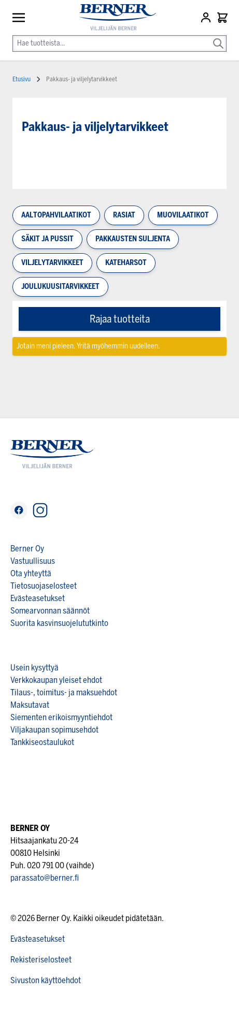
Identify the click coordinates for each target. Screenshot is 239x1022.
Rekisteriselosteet (41, 960)
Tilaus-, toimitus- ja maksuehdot (63, 692)
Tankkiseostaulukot (42, 742)
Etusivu (21, 79)
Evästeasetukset (37, 598)
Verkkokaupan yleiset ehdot (56, 680)
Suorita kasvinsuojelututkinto (59, 623)
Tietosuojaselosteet (43, 586)
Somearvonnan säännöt (50, 611)
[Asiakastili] (207, 17)
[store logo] (113, 17)
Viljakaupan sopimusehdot (54, 730)
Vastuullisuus (32, 561)
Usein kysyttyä (34, 668)
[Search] (218, 36)
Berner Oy (27, 548)
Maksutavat (29, 705)
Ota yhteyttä (30, 573)
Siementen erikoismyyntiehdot (61, 717)
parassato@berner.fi (44, 878)
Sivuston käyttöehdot (45, 980)
